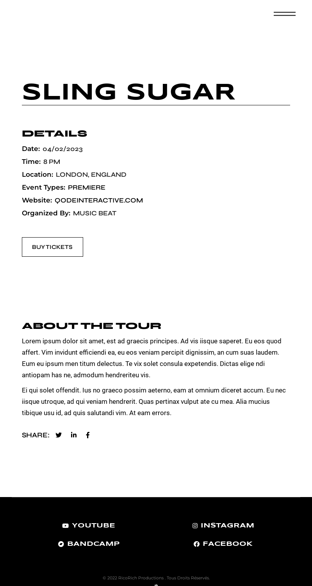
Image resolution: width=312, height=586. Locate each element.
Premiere (86, 187)
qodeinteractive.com (99, 200)
